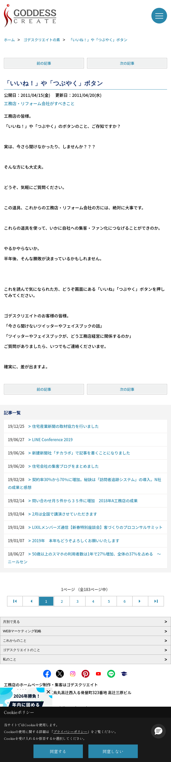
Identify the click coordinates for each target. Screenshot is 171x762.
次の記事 (127, 63)
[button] (158, 731)
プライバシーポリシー (70, 731)
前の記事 (44, 63)
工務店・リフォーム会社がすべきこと (39, 103)
